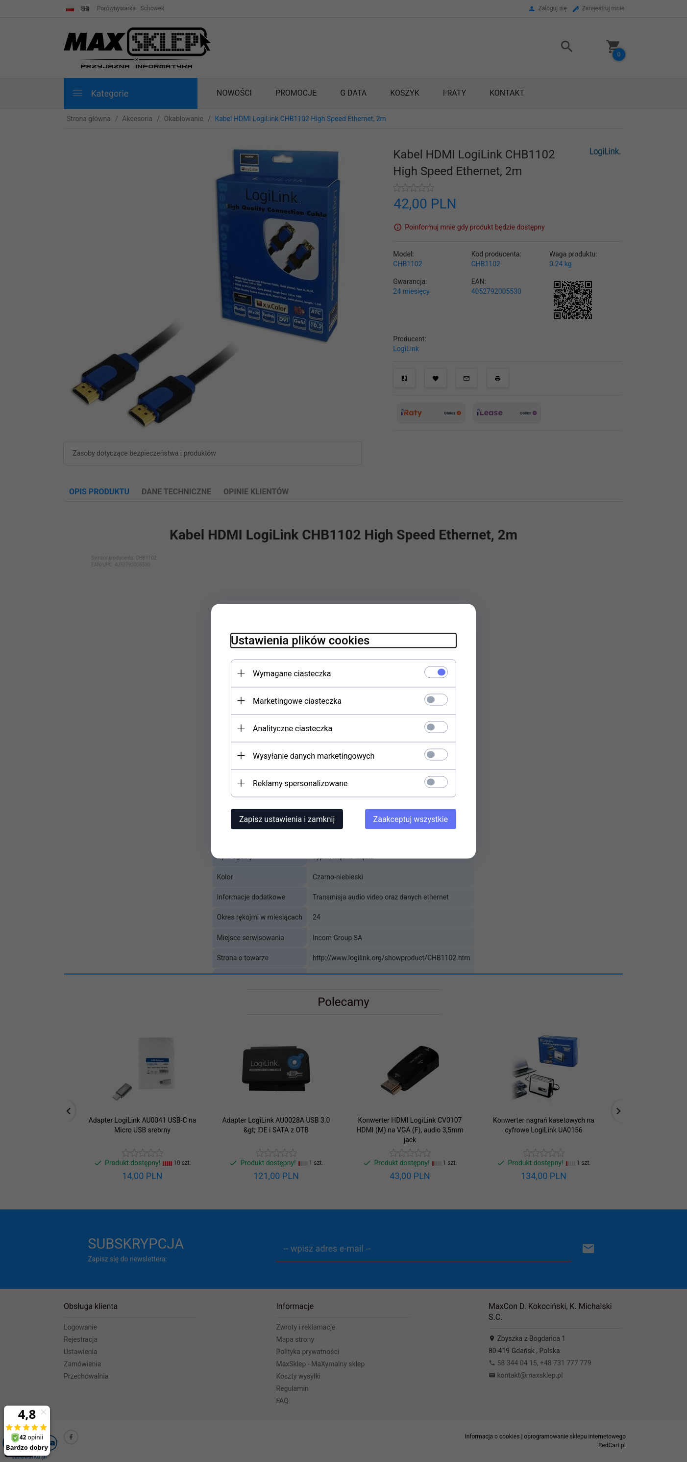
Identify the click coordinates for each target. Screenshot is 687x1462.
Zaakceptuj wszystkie (410, 818)
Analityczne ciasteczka (292, 728)
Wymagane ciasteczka (292, 673)
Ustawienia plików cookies (300, 640)
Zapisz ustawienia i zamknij (287, 818)
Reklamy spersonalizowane (300, 783)
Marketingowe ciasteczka (297, 700)
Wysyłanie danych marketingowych (313, 755)
